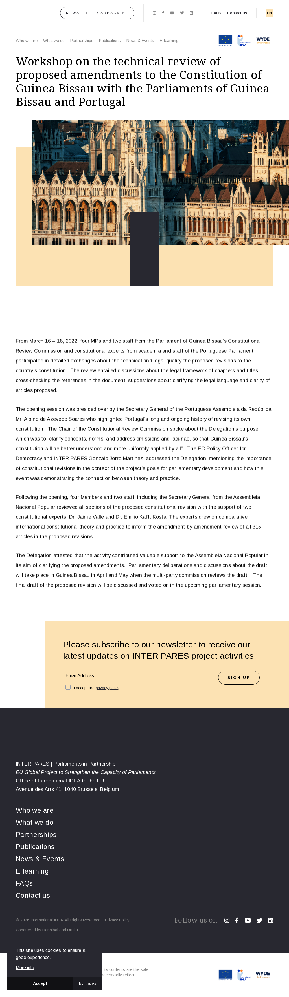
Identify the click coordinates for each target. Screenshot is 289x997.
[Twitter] (182, 13)
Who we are (27, 40)
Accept (40, 983)
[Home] (29, 13)
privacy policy (107, 688)
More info (25, 967)
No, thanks (87, 983)
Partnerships (81, 40)
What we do (54, 40)
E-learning (169, 40)
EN (269, 13)
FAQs (216, 13)
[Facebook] (163, 13)
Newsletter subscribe (97, 13)
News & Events (140, 40)
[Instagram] (154, 13)
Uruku (72, 930)
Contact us (237, 13)
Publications (110, 40)
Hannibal (50, 930)
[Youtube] (172, 13)
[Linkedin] (191, 13)
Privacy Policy (117, 920)
